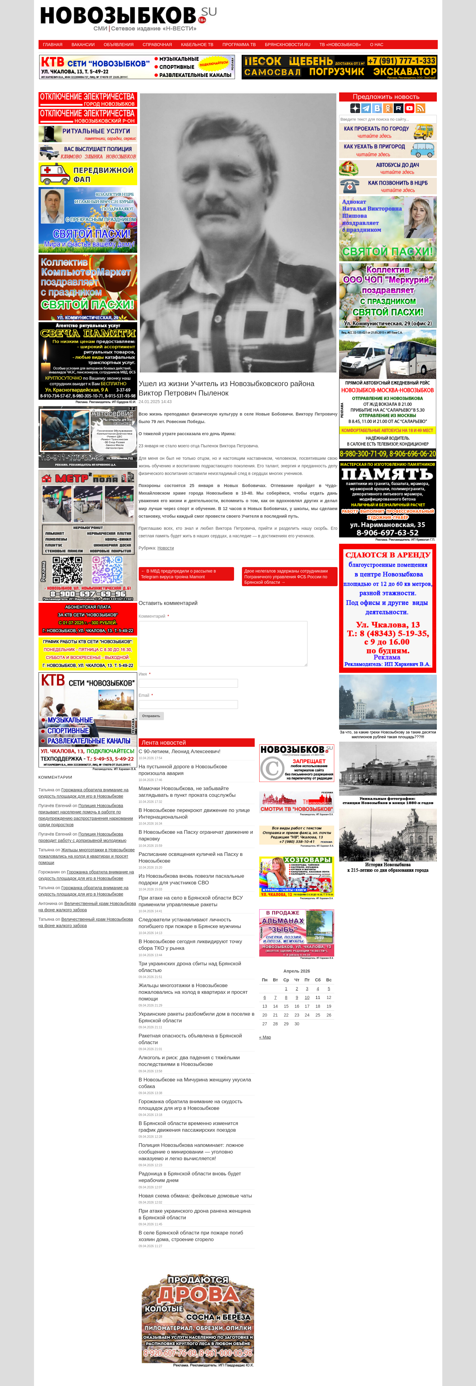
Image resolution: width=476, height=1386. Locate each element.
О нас (376, 44)
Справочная (157, 44)
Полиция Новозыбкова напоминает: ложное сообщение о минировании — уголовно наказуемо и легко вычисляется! (191, 1151)
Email (146, 695)
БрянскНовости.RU (288, 44)
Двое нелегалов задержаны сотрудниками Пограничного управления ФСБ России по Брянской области (286, 576)
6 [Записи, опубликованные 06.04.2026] (265, 997)
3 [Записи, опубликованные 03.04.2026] (307, 988)
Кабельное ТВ (197, 44)
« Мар (265, 1037)
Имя (145, 674)
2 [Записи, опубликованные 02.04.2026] (297, 988)
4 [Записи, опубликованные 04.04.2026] (318, 988)
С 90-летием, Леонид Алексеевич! (180, 751)
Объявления (119, 44)
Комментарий (154, 616)
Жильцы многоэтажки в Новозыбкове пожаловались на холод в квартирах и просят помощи (87, 856)
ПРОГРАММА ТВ (239, 44)
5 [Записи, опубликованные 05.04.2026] (329, 988)
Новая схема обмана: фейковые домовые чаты (195, 1196)
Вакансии (83, 44)
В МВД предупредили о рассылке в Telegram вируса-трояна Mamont (178, 574)
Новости (166, 548)
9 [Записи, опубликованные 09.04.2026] (297, 997)
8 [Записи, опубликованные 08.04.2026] (286, 997)
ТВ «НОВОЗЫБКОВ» (340, 44)
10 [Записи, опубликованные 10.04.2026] (307, 997)
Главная (53, 44)
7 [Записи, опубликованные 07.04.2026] (275, 997)
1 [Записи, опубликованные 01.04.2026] (286, 988)
